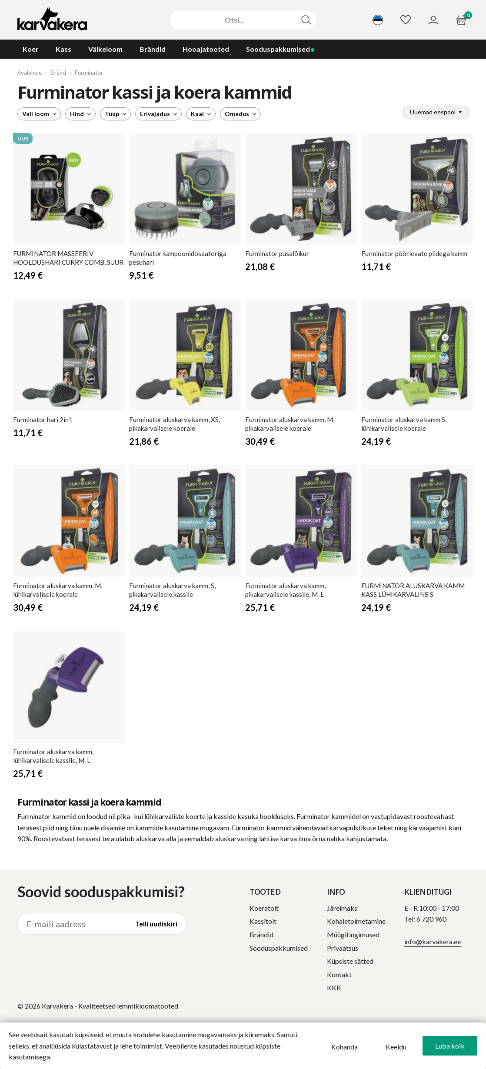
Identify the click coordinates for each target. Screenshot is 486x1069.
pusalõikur (277, 253)
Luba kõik (450, 1046)
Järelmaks (342, 908)
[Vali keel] (378, 20)
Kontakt (339, 974)
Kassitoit (263, 921)
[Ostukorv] (462, 20)
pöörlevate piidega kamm (414, 253)
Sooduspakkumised (279, 948)
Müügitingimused (353, 934)
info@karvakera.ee (432, 941)
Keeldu (396, 1046)
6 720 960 (431, 919)
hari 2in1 (43, 419)
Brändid (261, 934)
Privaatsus (342, 948)
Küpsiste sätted (350, 961)
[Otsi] (235, 20)
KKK (334, 987)
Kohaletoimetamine (356, 921)
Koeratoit (264, 908)
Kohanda (344, 1046)
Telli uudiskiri (156, 923)
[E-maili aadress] (72, 923)
